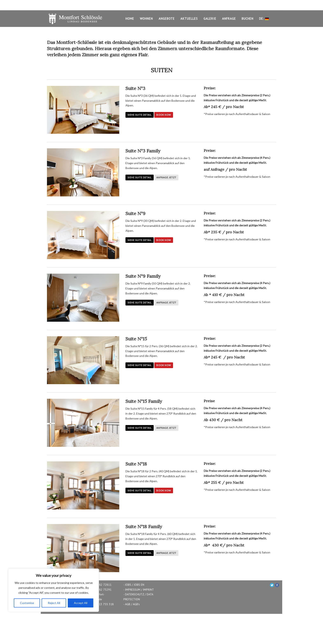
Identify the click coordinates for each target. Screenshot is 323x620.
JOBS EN (139, 585)
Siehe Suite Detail (140, 114)
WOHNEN (146, 19)
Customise (27, 603)
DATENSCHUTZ (134, 594)
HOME (129, 19)
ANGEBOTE (167, 19)
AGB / (128, 604)
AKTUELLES (189, 19)
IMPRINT (148, 589)
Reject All (54, 603)
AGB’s (136, 604)
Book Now (163, 114)
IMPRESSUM (132, 589)
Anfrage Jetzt (166, 177)
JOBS (128, 585)
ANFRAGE (229, 19)
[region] (53, 590)
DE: (264, 19)
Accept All (80, 603)
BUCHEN (247, 19)
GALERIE (210, 19)
